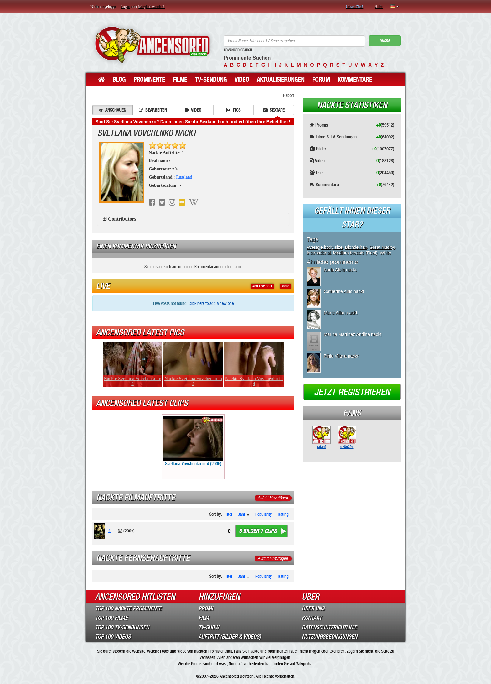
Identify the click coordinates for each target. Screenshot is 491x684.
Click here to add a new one (211, 303)
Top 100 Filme (111, 617)
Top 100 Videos (113, 636)
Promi (206, 608)
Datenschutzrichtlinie (329, 627)
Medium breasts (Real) (355, 252)
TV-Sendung (211, 79)
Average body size (325, 247)
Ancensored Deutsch (237, 676)
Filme (180, 79)
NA (120, 530)
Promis (196, 663)
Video (242, 79)
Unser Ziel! (354, 6)
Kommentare (355, 79)
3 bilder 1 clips (258, 531)
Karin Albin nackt (340, 269)
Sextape (274, 109)
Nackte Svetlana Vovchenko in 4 (132, 381)
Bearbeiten (153, 109)
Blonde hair (356, 247)
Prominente (149, 79)
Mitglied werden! (151, 6)
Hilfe (378, 6)
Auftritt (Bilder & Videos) (230, 636)
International (319, 252)
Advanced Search (238, 50)
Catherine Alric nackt (344, 291)
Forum (321, 79)
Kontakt (312, 617)
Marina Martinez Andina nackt (352, 334)
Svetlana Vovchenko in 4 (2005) (193, 441)
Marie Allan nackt (340, 312)
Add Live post (262, 286)
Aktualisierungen (280, 79)
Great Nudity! (382, 247)
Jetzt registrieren (352, 392)
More (285, 286)
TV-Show (209, 627)
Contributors (122, 219)
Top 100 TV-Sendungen (122, 627)
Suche (385, 40)
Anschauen (112, 109)
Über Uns (313, 608)
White (385, 252)
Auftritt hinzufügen (273, 498)
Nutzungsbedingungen (329, 636)
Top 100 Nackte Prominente (128, 608)
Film (204, 617)
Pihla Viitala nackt (341, 355)
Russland (184, 177)
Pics (233, 109)
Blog (119, 79)
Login (125, 6)
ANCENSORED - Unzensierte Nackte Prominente (152, 45)
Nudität (235, 663)
